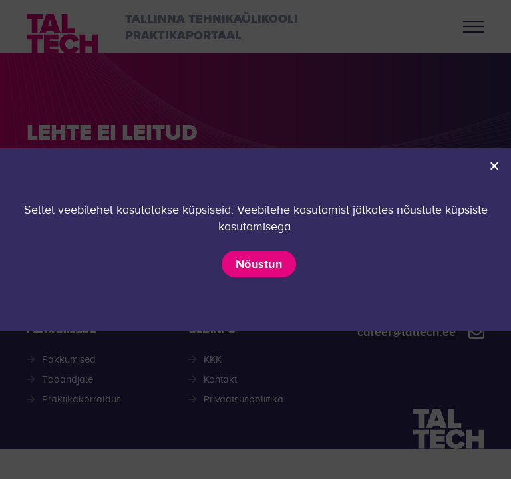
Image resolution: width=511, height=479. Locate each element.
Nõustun (259, 264)
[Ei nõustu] (493, 165)
